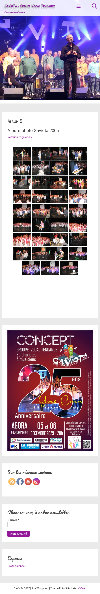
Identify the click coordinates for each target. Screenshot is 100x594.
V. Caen (82, 588)
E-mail (13, 520)
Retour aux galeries (19, 137)
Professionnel (16, 566)
